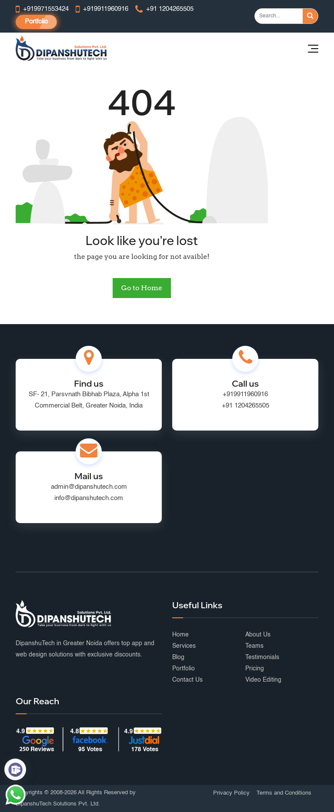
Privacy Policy (231, 793)
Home (180, 635)
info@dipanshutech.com (88, 498)
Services (184, 646)
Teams (254, 646)
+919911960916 (245, 394)
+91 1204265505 (245, 405)
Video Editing (263, 680)
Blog (178, 657)
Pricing (254, 669)
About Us (258, 635)
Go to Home (141, 288)
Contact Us (187, 680)
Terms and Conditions (284, 793)
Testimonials (262, 657)
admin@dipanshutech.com (89, 487)
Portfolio (36, 21)
